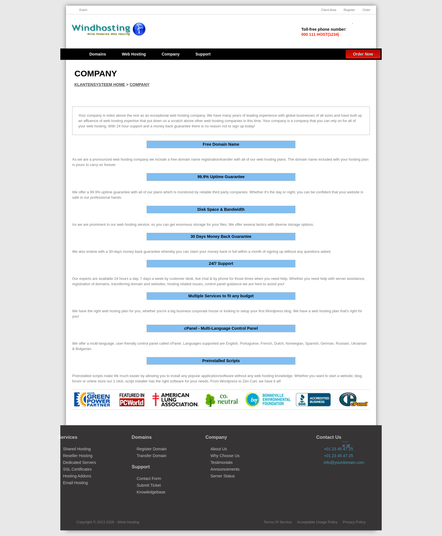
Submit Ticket (134, 485)
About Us (204, 449)
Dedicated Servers (65, 462)
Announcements (210, 469)
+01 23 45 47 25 (353, 455)
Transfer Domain (137, 455)
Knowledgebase (136, 492)
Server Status (208, 476)
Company (171, 54)
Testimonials (207, 462)
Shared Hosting (62, 449)
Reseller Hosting (63, 455)
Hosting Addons (62, 476)
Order (366, 10)
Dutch (83, 10)
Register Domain (137, 449)
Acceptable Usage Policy (317, 522)
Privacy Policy (354, 522)
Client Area (328, 10)
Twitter (343, 419)
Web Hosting (134, 54)
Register (349, 10)
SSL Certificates (62, 469)
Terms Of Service (278, 522)
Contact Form (134, 478)
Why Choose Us (210, 455)
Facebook (273, 419)
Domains (97, 54)
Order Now (363, 54)
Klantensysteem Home (99, 84)
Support (203, 54)
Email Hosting (60, 482)
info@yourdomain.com (358, 462)
